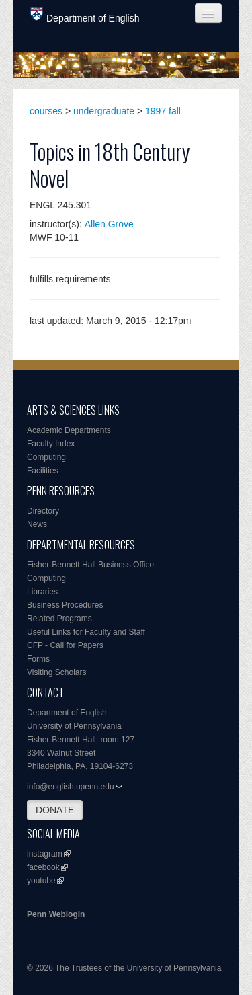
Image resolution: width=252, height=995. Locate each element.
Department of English (85, 15)
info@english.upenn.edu (70, 786)
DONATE (55, 810)
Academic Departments (69, 430)
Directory (43, 511)
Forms (38, 659)
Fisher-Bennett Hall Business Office (90, 564)
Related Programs (59, 618)
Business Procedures (65, 605)
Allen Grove (109, 223)
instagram (44, 854)
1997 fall (163, 111)
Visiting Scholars (57, 672)
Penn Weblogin (56, 914)
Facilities (42, 470)
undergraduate (103, 111)
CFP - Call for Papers (65, 645)
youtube (41, 880)
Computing (46, 457)
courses (46, 111)
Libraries (42, 591)
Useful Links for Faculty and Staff (86, 632)
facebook (43, 867)
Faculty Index (51, 443)
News (37, 524)
